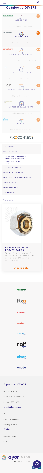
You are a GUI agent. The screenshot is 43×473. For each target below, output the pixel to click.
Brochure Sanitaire (11, 419)
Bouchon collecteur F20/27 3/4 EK (17, 249)
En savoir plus (21, 268)
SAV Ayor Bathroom (11, 442)
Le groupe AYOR (10, 391)
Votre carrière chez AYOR (14, 397)
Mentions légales (21, 462)
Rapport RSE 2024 (11, 402)
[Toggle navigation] (5, 3)
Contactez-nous (10, 414)
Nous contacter (10, 436)
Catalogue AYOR (10, 425)
